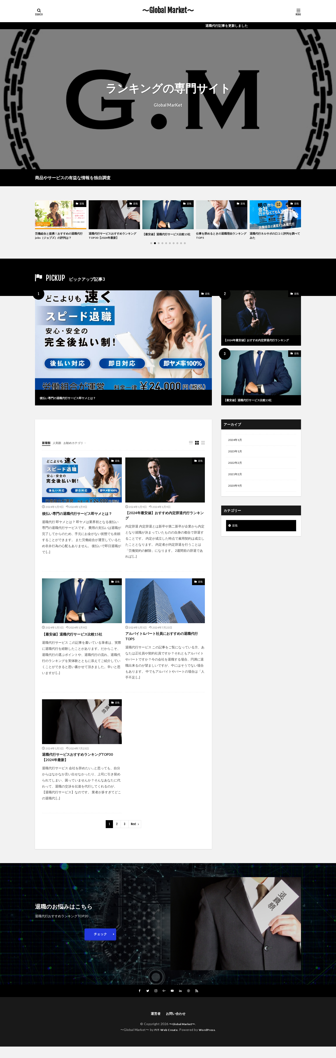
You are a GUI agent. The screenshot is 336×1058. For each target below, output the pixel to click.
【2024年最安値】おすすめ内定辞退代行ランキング (260, 343)
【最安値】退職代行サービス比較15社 (166, 236)
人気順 (59, 448)
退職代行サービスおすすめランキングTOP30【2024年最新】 (113, 236)
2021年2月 (236, 481)
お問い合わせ (176, 1024)
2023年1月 (236, 457)
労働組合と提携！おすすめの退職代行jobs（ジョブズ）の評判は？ (59, 236)
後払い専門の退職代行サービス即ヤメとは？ (82, 398)
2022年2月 (236, 469)
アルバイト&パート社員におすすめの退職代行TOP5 (164, 644)
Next (133, 834)
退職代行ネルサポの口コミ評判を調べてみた (274, 236)
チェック (100, 944)
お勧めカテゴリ (77, 448)
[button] (39, 215)
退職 (81, 203)
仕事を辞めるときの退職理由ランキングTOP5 (220, 236)
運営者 (154, 1024)
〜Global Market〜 (168, 10)
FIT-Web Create (164, 1041)
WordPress (208, 1041)
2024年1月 (236, 445)
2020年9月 (236, 494)
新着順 (47, 448)
